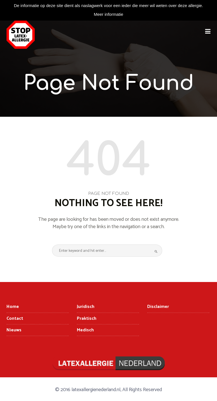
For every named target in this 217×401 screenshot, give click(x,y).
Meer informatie (108, 14)
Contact (14, 318)
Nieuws (13, 330)
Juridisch (85, 306)
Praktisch (86, 318)
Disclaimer (158, 306)
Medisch (85, 330)
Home (12, 306)
